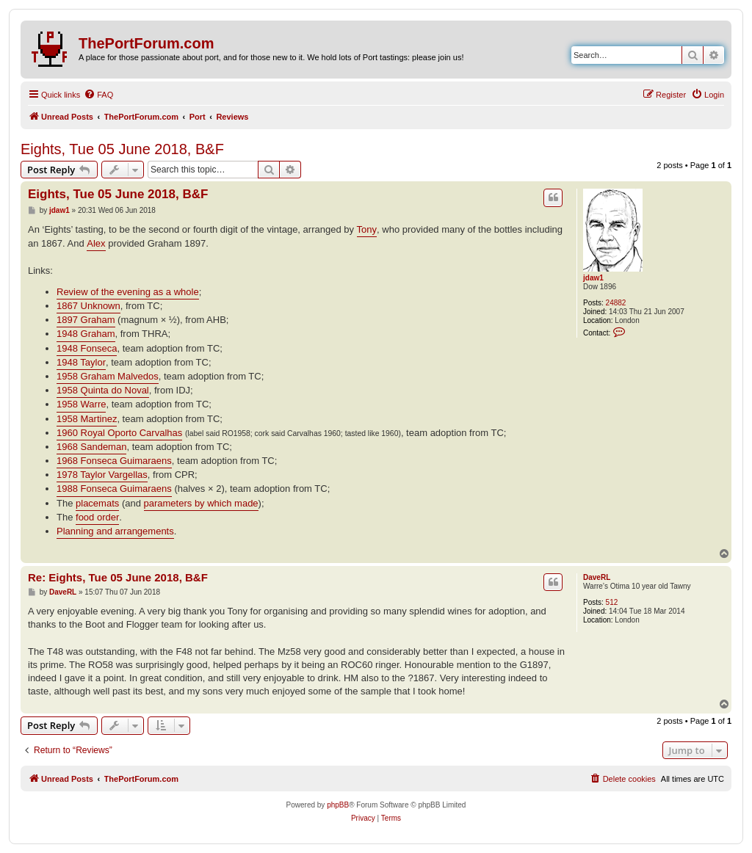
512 (612, 602)
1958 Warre (81, 404)
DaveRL (596, 577)
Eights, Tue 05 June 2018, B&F (122, 149)
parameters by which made (201, 503)
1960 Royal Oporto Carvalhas (119, 432)
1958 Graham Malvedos (108, 376)
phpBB (338, 805)
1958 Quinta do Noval (103, 390)
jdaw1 (593, 278)
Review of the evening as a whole (128, 291)
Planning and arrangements (115, 531)
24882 (616, 303)
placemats (97, 503)
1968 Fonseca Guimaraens (114, 460)
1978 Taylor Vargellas (102, 474)
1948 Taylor (81, 362)
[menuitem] (98, 95)
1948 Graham (86, 333)
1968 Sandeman (91, 446)
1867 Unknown (88, 305)
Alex (96, 243)
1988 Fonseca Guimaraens (114, 488)
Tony (367, 229)
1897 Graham (86, 319)
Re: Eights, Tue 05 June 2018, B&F (118, 577)
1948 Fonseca (87, 348)
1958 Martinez (87, 418)
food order (97, 517)
